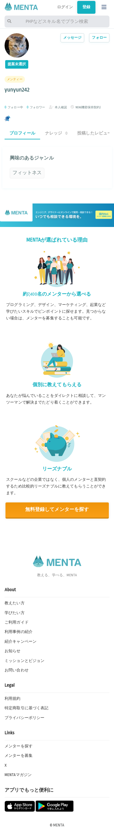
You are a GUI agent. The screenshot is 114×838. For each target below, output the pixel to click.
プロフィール (22, 133)
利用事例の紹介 (19, 632)
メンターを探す (19, 746)
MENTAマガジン (18, 775)
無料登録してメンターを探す (57, 509)
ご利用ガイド (17, 622)
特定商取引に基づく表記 (26, 708)
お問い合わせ (17, 670)
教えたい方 (15, 603)
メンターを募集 (19, 755)
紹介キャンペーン (20, 641)
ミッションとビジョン (24, 661)
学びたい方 (15, 613)
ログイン (65, 7)
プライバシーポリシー (24, 718)
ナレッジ (56, 133)
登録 (86, 7)
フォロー (99, 38)
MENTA (58, 825)
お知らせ (13, 651)
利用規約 (13, 698)
